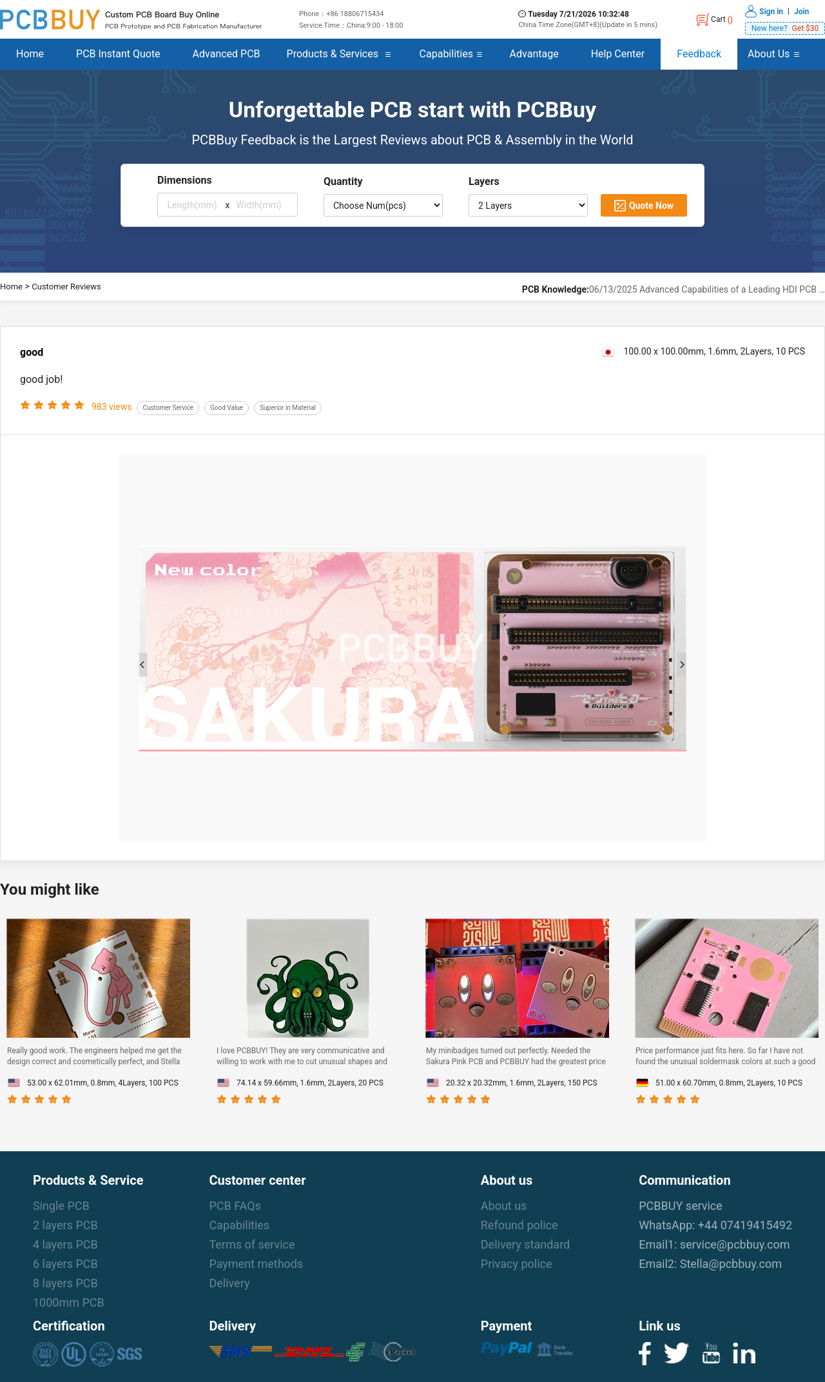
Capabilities (446, 54)
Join (801, 10)
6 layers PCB (65, 1263)
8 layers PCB (65, 1283)
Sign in (771, 10)
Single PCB (61, 1205)
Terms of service (252, 1244)
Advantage (534, 54)
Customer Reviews (66, 286)
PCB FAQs (235, 1205)
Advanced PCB (226, 54)
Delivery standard (525, 1244)
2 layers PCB (65, 1225)
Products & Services (332, 54)
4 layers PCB (65, 1244)
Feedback (699, 54)
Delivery (229, 1283)
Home (30, 54)
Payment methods (256, 1263)
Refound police (519, 1225)
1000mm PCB (68, 1302)
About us (504, 1205)
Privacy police (516, 1263)
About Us (769, 54)
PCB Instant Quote (118, 54)
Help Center (618, 54)
